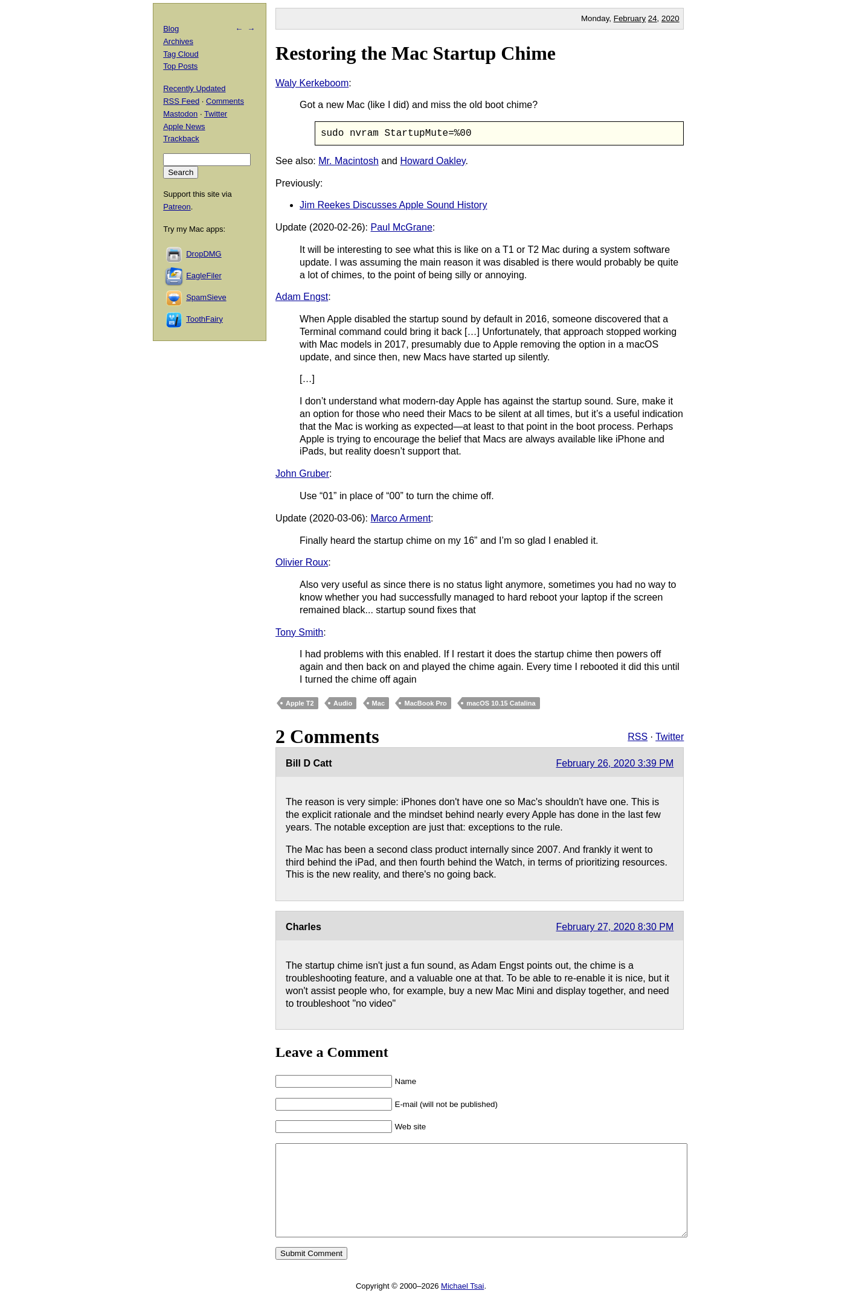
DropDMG (204, 253)
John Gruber (302, 473)
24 (652, 18)
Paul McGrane (401, 227)
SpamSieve (206, 297)
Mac (378, 703)
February (630, 18)
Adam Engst (301, 297)
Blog (171, 28)
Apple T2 (299, 703)
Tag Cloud (181, 54)
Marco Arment (401, 518)
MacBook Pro (425, 703)
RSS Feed (181, 101)
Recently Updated (194, 88)
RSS (638, 737)
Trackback (181, 138)
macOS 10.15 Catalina (500, 703)
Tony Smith (299, 632)
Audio (342, 703)
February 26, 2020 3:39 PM (615, 764)
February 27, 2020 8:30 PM (615, 927)
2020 (670, 18)
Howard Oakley (432, 161)
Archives (178, 41)
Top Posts (180, 66)
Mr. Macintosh (348, 161)
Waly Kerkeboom (312, 83)
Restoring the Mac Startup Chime (415, 53)
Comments (225, 101)
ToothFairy (204, 319)
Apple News (184, 126)
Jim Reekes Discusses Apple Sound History (393, 205)
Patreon (177, 206)
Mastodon (180, 113)
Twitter (669, 737)
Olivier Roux (301, 563)
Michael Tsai (462, 1304)
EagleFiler (204, 275)
